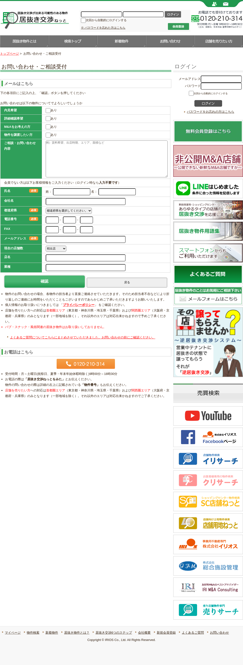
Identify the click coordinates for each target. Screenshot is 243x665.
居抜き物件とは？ (76, 632)
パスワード (193, 86)
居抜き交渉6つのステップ (113, 632)
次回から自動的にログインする (106, 20)
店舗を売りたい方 (218, 41)
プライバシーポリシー (79, 305)
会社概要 (144, 632)
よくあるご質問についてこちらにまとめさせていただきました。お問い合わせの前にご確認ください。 (82, 337)
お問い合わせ (170, 41)
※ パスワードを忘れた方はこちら (103, 27)
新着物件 (121, 41)
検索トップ (73, 41)
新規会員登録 (166, 632)
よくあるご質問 (193, 632)
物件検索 (33, 632)
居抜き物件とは (24, 41)
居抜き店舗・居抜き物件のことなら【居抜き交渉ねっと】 (34, 19)
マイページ (13, 632)
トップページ (9, 53)
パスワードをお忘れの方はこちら (210, 111)
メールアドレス (190, 79)
